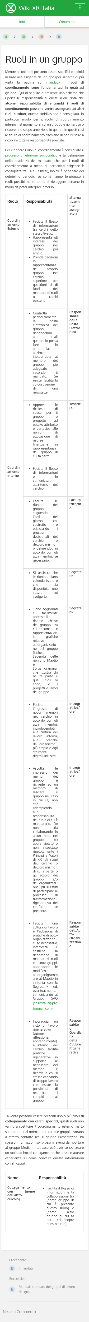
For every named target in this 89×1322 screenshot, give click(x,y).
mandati (52, 82)
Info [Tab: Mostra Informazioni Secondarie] (22, 22)
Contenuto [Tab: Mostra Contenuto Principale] (67, 22)
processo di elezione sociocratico (31, 155)
